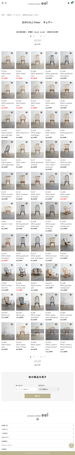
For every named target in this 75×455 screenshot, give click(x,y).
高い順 (36, 32)
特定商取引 (4, 441)
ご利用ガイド (4, 429)
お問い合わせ (5, 437)
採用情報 (3, 449)
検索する (37, 396)
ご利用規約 (4, 433)
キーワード (19, 385)
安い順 (42, 32)
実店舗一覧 (4, 425)
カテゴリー (42, 385)
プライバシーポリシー (7, 445)
